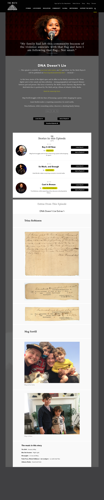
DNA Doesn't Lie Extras (52, 211)
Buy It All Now (49, 147)
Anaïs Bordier (49, 170)
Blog (88, 3)
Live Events (41, 8)
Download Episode (52, 123)
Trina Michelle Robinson (49, 188)
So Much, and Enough (48, 166)
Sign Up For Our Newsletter (64, 3)
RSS (67, 73)
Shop (84, 3)
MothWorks (75, 8)
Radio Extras (77, 3)
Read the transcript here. (52, 91)
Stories (33, 8)
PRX (64, 70)
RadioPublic (61, 73)
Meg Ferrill (50, 150)
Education (50, 8)
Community (59, 8)
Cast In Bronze (49, 184)
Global (67, 8)
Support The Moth (87, 8)
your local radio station (51, 70)
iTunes (48, 73)
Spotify (53, 73)
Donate (94, 3)
